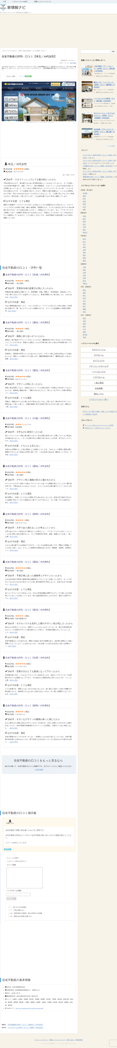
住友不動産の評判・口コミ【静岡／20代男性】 (28, 705)
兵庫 (84, 278)
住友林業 (99, 388)
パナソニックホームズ (99, 366)
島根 (84, 293)
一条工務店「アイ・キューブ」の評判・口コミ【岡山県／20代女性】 (104, 68)
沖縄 (84, 337)
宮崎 (84, 332)
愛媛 (84, 309)
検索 (113, 51)
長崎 (84, 324)
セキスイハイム (99, 350)
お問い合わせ (70, 1040)
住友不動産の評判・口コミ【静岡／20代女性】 (28, 514)
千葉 (84, 227)
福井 (84, 247)
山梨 (84, 250)
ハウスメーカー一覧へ (99, 399)
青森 (84, 196)
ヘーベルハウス (99, 372)
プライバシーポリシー (41, 1040)
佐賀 (84, 321)
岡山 (84, 295)
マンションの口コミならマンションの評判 (99, 425)
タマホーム (99, 355)
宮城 (84, 201)
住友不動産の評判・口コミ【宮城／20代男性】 (28, 274)
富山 (84, 242)
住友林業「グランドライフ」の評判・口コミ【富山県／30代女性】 (104, 132)
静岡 (84, 258)
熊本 (84, 326)
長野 (84, 252)
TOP (4, 1)
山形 (84, 207)
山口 (84, 301)
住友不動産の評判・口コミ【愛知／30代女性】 (28, 370)
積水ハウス (99, 394)
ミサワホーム (99, 377)
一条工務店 (99, 383)
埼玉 (84, 224)
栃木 (84, 219)
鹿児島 (85, 335)
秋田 (84, 204)
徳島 (84, 304)
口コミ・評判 (11, 76)
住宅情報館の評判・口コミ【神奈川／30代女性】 (25, 1025)
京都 (84, 273)
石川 (84, 244)
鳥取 (84, 290)
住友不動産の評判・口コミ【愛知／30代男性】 (28, 322)
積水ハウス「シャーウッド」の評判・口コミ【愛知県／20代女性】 (104, 85)
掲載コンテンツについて (42, 1)
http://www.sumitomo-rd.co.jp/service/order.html (29, 1008)
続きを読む (14, 297)
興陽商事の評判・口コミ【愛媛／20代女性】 (98, 177)
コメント (25, 76)
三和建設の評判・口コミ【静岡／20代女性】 (98, 166)
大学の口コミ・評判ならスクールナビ (97, 428)
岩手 (84, 199)
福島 (84, 209)
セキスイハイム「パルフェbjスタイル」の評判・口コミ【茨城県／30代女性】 (104, 115)
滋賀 (84, 270)
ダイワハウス (99, 361)
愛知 (84, 261)
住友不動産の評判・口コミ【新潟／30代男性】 (28, 610)
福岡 (84, 318)
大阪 (84, 275)
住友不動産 (73, 63)
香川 (84, 306)
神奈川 (85, 232)
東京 (84, 230)
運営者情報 (79, 1040)
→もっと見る (111, 146)
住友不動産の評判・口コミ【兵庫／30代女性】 (28, 657)
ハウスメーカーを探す (20, 1)
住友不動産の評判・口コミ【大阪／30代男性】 (28, 418)
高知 (84, 312)
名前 (40, 890)
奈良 (84, 281)
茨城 (84, 216)
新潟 (84, 239)
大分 (84, 329)
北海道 (85, 193)
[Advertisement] (58, 30)
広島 (84, 298)
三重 (84, 267)
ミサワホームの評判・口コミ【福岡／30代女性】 (25, 1027)
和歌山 (85, 283)
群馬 (84, 221)
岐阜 (84, 255)
